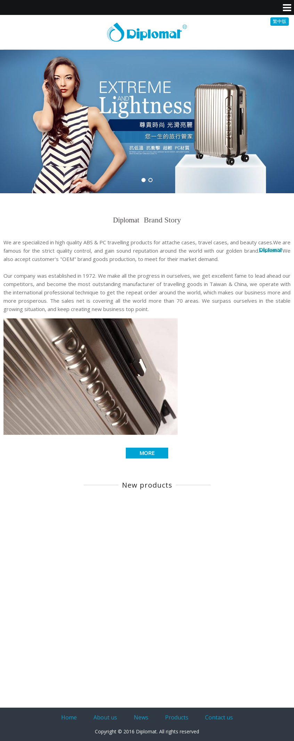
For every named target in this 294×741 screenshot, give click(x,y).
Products (176, 717)
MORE (147, 452)
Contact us (219, 717)
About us (105, 717)
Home (69, 717)
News (141, 717)
